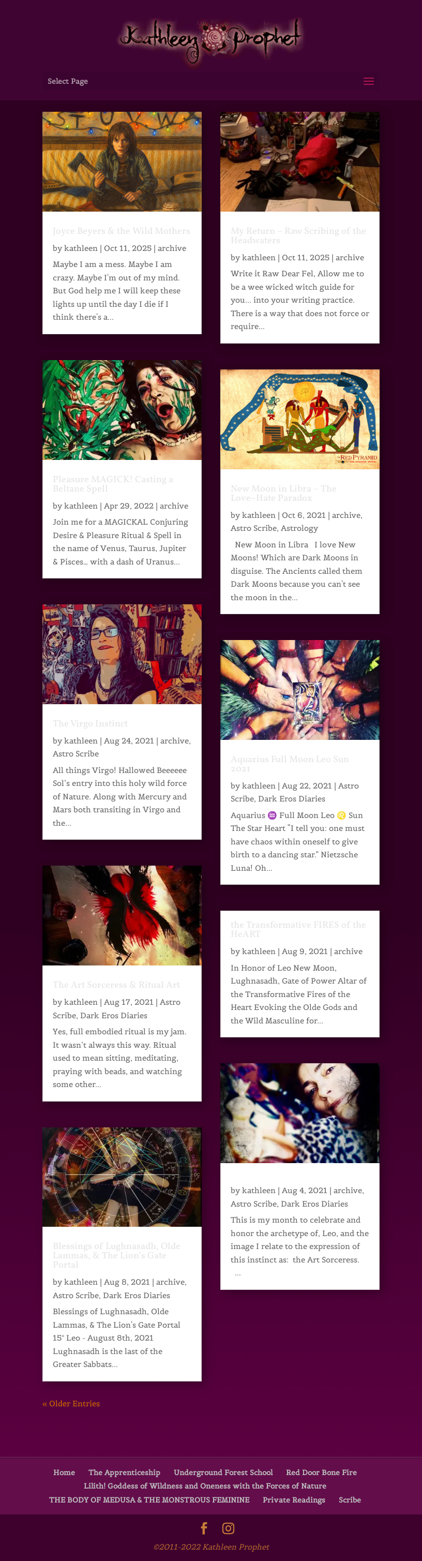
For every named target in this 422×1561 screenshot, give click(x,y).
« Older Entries (71, 1403)
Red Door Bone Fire (321, 1472)
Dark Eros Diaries (113, 1015)
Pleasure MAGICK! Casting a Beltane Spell (113, 484)
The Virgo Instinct (90, 724)
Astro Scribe (76, 754)
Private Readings (294, 1500)
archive (172, 248)
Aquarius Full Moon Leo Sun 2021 (290, 764)
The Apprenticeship (124, 1472)
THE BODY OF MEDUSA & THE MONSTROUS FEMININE (149, 1500)
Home (64, 1472)
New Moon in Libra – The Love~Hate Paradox (284, 494)
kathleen (81, 248)
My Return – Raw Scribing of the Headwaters (298, 236)
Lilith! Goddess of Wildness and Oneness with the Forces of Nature (205, 1486)
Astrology (299, 528)
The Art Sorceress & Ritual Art (116, 985)
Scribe (350, 1500)
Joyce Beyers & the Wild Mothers (121, 231)
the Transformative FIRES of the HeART (298, 930)
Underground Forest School (223, 1472)
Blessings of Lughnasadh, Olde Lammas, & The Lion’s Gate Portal (116, 1256)
